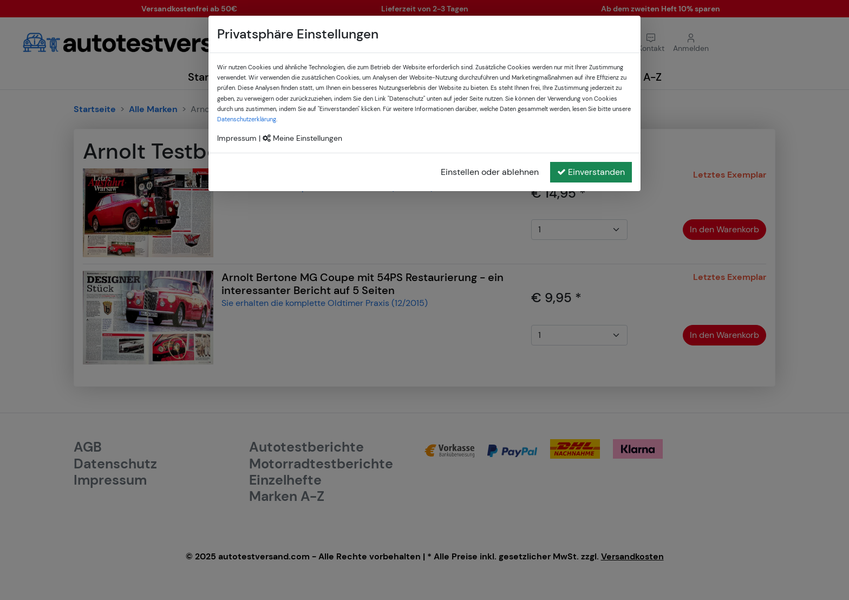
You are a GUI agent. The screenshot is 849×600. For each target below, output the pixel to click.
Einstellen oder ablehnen (490, 172)
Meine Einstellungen (302, 138)
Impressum (237, 138)
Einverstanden (591, 172)
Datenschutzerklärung (246, 119)
